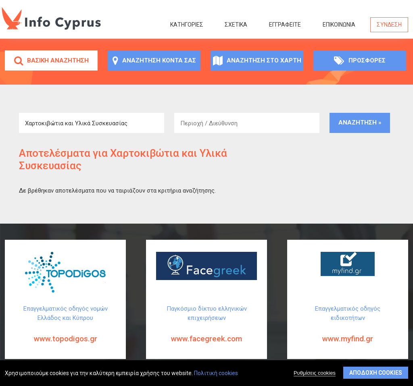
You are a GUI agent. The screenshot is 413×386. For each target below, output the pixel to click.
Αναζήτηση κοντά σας (154, 60)
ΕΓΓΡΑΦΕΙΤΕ (285, 24)
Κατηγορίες (186, 24)
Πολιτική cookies (216, 373)
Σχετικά (236, 24)
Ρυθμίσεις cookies (315, 373)
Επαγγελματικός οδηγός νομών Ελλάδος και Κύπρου (65, 330)
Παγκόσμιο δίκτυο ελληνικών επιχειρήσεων (206, 330)
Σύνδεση (389, 24)
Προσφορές (360, 60)
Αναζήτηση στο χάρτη (257, 60)
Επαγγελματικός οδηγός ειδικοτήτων (347, 330)
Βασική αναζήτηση (51, 60)
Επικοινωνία (339, 24)
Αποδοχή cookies (375, 373)
